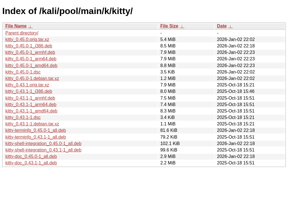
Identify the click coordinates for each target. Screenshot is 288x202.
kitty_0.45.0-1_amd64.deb (31, 65)
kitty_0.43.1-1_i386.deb (28, 91)
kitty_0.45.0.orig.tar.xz (27, 39)
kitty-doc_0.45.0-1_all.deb (31, 156)
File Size (169, 26)
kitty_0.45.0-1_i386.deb (28, 45)
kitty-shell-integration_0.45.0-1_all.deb (43, 143)
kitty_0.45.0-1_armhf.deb (30, 52)
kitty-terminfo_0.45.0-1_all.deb (35, 130)
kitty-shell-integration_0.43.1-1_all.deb (43, 150)
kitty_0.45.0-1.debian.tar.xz (32, 78)
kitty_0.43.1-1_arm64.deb (30, 104)
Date (222, 26)
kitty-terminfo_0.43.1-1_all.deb (35, 137)
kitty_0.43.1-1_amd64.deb (31, 111)
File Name (16, 26)
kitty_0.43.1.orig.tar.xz (27, 84)
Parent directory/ (21, 33)
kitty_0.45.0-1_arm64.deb (30, 58)
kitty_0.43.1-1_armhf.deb (30, 98)
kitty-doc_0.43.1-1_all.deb (31, 162)
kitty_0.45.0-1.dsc (22, 72)
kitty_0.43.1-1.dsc (22, 117)
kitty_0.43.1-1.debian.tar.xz (32, 123)
